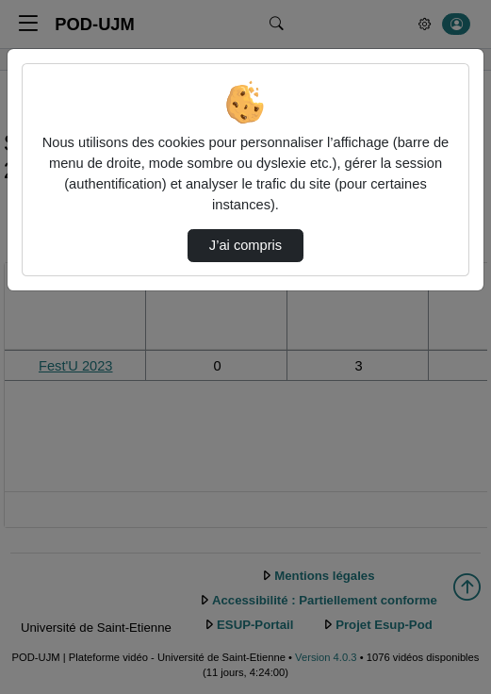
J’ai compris (245, 245)
